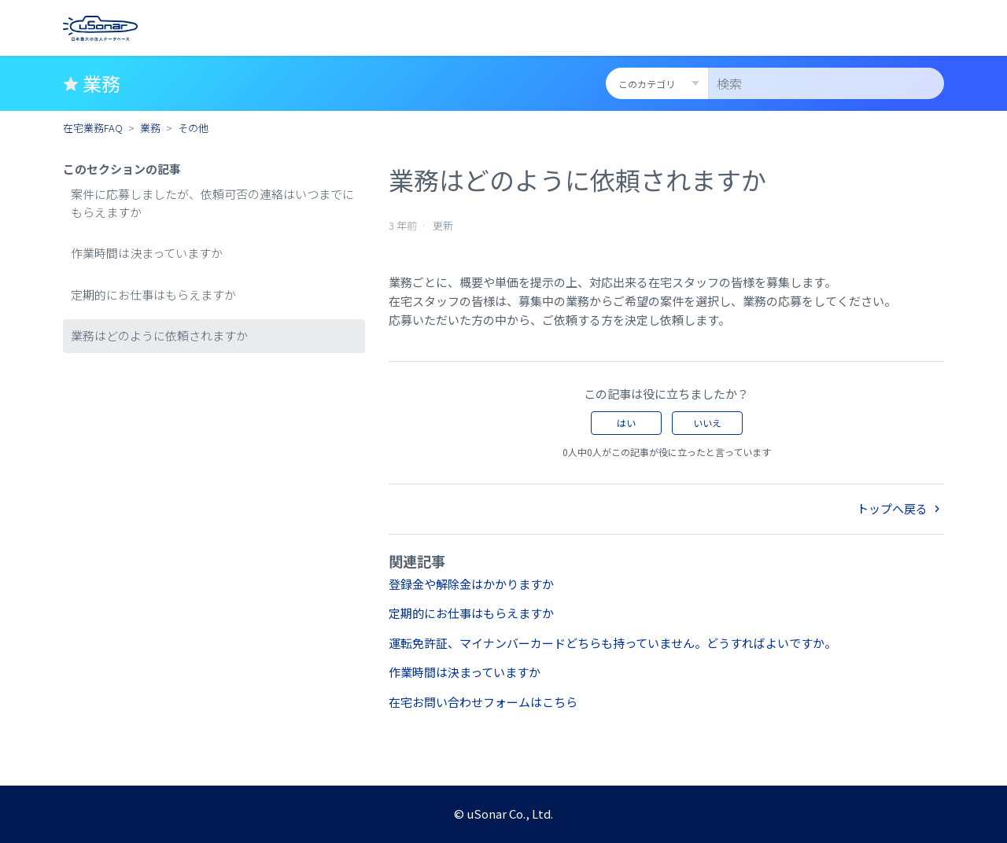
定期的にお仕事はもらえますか (153, 294)
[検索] (826, 83)
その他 (193, 127)
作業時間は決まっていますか (147, 253)
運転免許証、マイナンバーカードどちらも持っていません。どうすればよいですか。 (612, 643)
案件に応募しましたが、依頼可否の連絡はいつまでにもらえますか (212, 203)
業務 (150, 127)
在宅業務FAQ (93, 127)
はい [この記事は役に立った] (626, 422)
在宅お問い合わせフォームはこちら (483, 702)
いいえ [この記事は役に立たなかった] (707, 422)
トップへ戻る (900, 508)
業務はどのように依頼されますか (159, 335)
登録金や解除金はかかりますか (471, 584)
